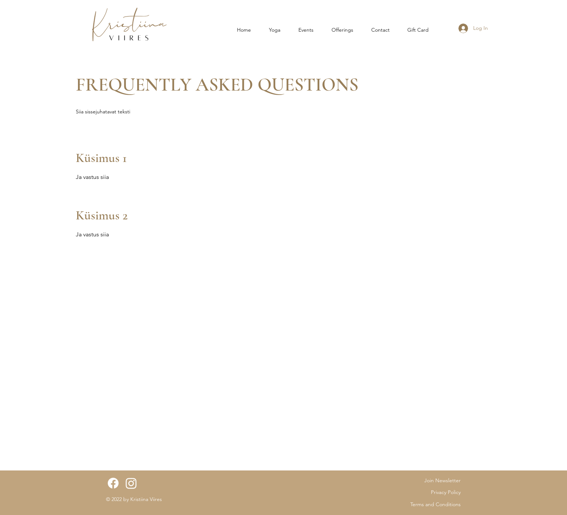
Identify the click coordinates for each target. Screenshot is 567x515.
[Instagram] (131, 483)
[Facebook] (113, 483)
